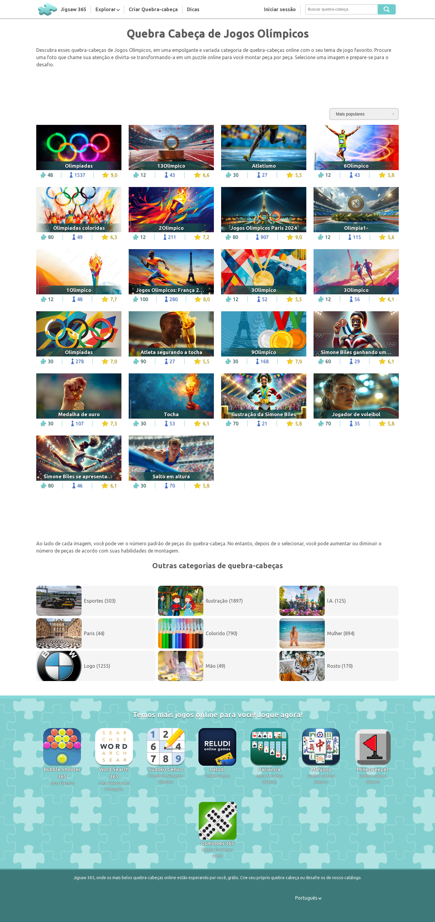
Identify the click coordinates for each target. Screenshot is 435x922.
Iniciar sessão (280, 9)
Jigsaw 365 (73, 9)
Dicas (193, 9)
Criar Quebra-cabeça (153, 9)
